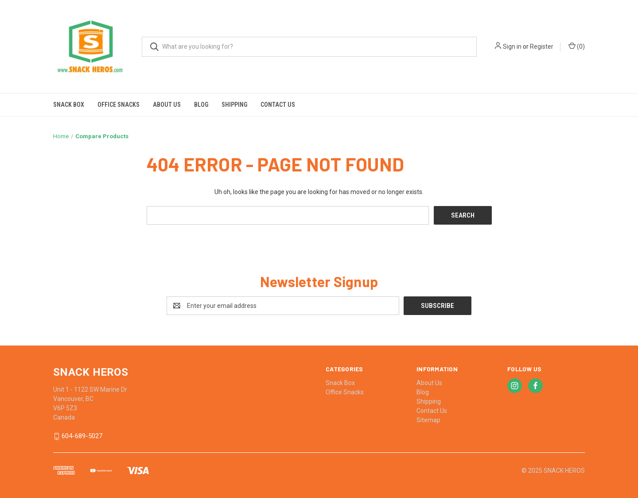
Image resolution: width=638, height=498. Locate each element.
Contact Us (278, 104)
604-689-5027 (82, 436)
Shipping (234, 104)
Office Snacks (118, 104)
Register (541, 46)
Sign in (512, 46)
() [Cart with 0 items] (576, 46)
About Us (167, 104)
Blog (201, 104)
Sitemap (428, 420)
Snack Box (68, 104)
